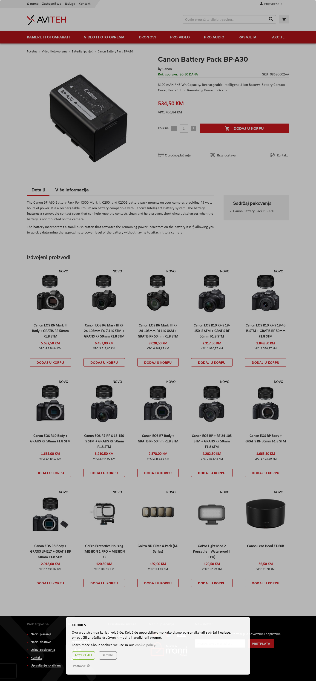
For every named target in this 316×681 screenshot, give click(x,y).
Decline (107, 655)
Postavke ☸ (81, 666)
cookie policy (145, 645)
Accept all (83, 655)
